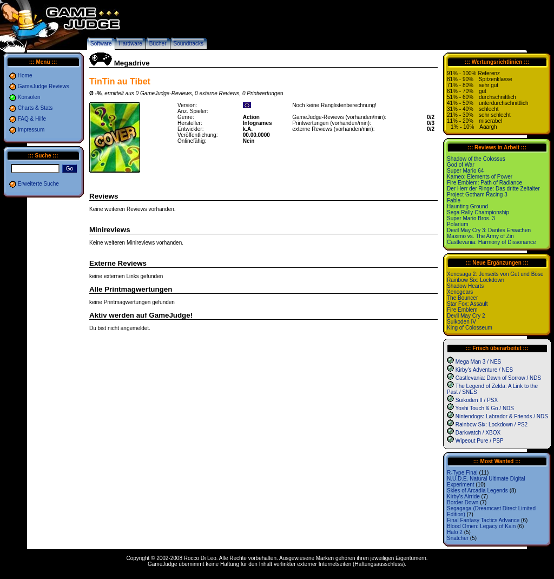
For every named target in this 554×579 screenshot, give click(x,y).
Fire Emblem (462, 310)
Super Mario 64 (465, 171)
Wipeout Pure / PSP (480, 441)
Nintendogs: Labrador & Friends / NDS (502, 416)
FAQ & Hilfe (32, 119)
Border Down (462, 502)
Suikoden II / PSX (477, 400)
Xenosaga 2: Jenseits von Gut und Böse (495, 274)
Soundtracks (189, 44)
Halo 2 (455, 532)
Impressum (31, 130)
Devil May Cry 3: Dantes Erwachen (489, 230)
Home (25, 75)
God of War (460, 165)
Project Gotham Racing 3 (477, 195)
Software (100, 44)
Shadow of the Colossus (476, 159)
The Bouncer (462, 298)
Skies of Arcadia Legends (477, 491)
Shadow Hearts (465, 286)
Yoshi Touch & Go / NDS (485, 408)
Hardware (130, 44)
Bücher (158, 44)
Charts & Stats (35, 108)
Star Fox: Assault (467, 304)
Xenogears (460, 292)
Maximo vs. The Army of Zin (480, 236)
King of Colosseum (469, 328)
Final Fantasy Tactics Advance (483, 520)
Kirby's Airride (463, 496)
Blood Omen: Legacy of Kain (481, 526)
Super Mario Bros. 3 (471, 218)
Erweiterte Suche (38, 184)
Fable (453, 200)
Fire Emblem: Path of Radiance (484, 183)
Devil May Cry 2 (466, 316)
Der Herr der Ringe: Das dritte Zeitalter (493, 189)
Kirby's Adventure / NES (484, 370)
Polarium (457, 224)
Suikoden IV (461, 322)
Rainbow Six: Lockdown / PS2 (491, 424)
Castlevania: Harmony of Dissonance (491, 242)
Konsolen (29, 97)
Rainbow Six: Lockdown (475, 280)
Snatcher (458, 538)
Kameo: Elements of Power (479, 177)
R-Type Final (462, 473)
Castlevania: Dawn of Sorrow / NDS (498, 378)
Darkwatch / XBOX (478, 433)
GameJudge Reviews (43, 86)
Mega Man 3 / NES (478, 362)
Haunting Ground (467, 206)
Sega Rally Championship (478, 212)
